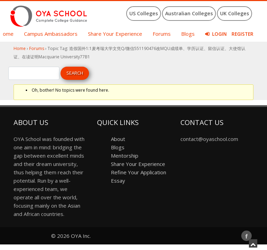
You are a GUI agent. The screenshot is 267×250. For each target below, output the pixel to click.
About (118, 138)
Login (219, 34)
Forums (162, 33)
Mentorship (124, 155)
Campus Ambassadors (51, 33)
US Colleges (143, 13)
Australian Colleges (189, 13)
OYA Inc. (81, 235)
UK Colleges (234, 13)
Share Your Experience (115, 33)
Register (242, 34)
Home (20, 48)
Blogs (188, 33)
